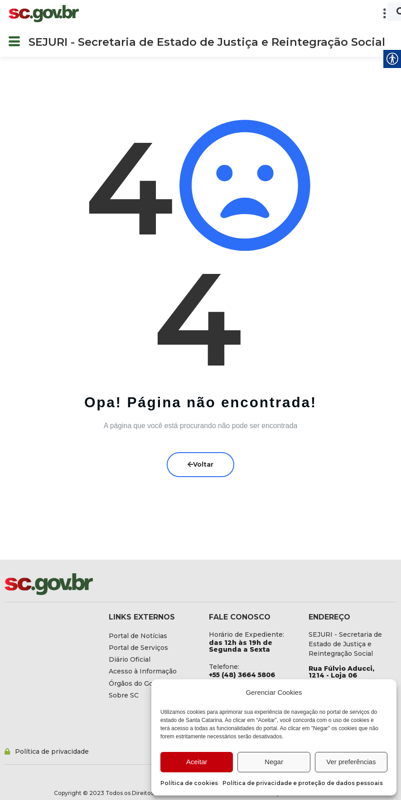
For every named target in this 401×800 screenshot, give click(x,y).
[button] (240, 14)
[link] (44, 13)
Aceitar (197, 762)
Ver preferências (351, 762)
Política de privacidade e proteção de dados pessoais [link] (302, 783)
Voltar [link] (200, 464)
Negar (274, 762)
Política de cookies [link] (189, 783)
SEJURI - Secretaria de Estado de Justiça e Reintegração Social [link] (207, 42)
